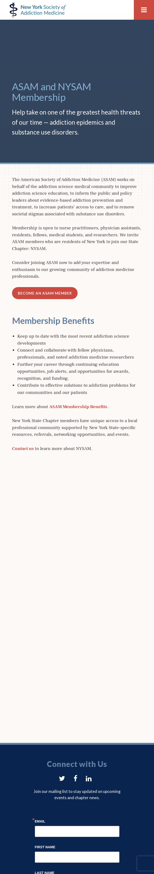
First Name (45, 847)
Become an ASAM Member (45, 293)
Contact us (23, 448)
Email (40, 821)
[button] (144, 10)
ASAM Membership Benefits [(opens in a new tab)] (78, 407)
